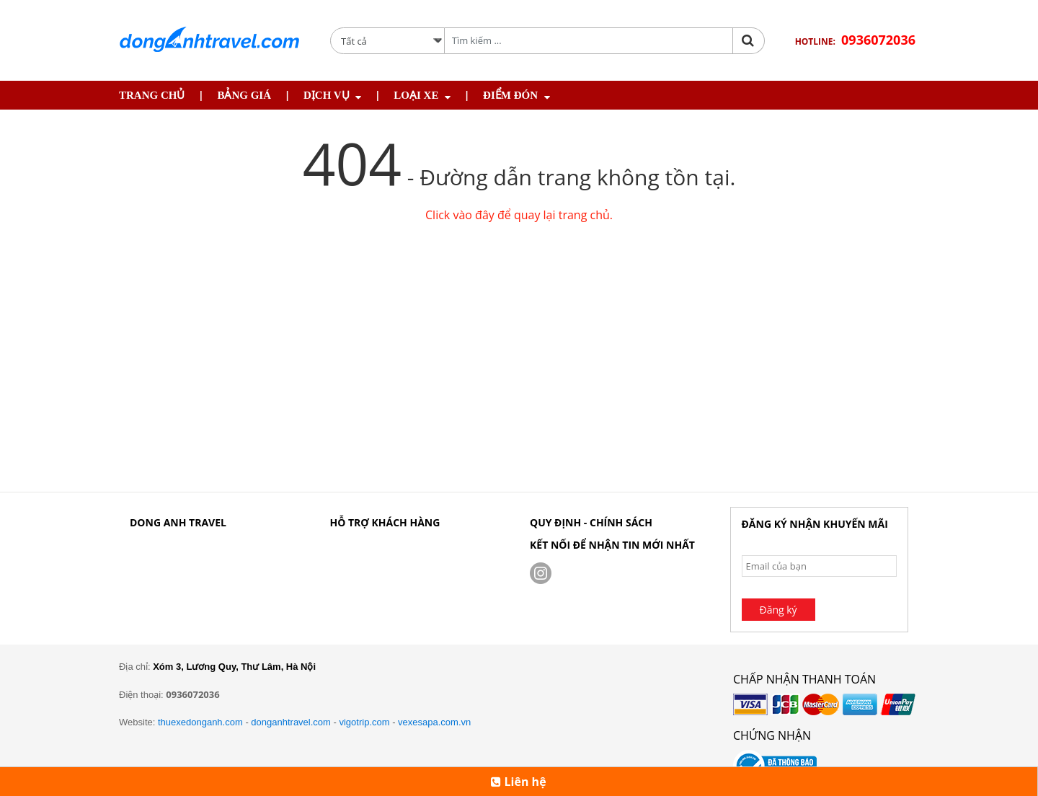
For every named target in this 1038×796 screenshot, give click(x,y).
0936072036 (878, 39)
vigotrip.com (364, 722)
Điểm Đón (510, 95)
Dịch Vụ (326, 95)
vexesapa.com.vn (434, 722)
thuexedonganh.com (200, 722)
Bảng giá (244, 95)
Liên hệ (518, 782)
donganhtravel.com (291, 722)
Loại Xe (416, 95)
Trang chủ (152, 95)
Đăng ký (778, 609)
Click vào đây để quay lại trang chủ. (519, 215)
